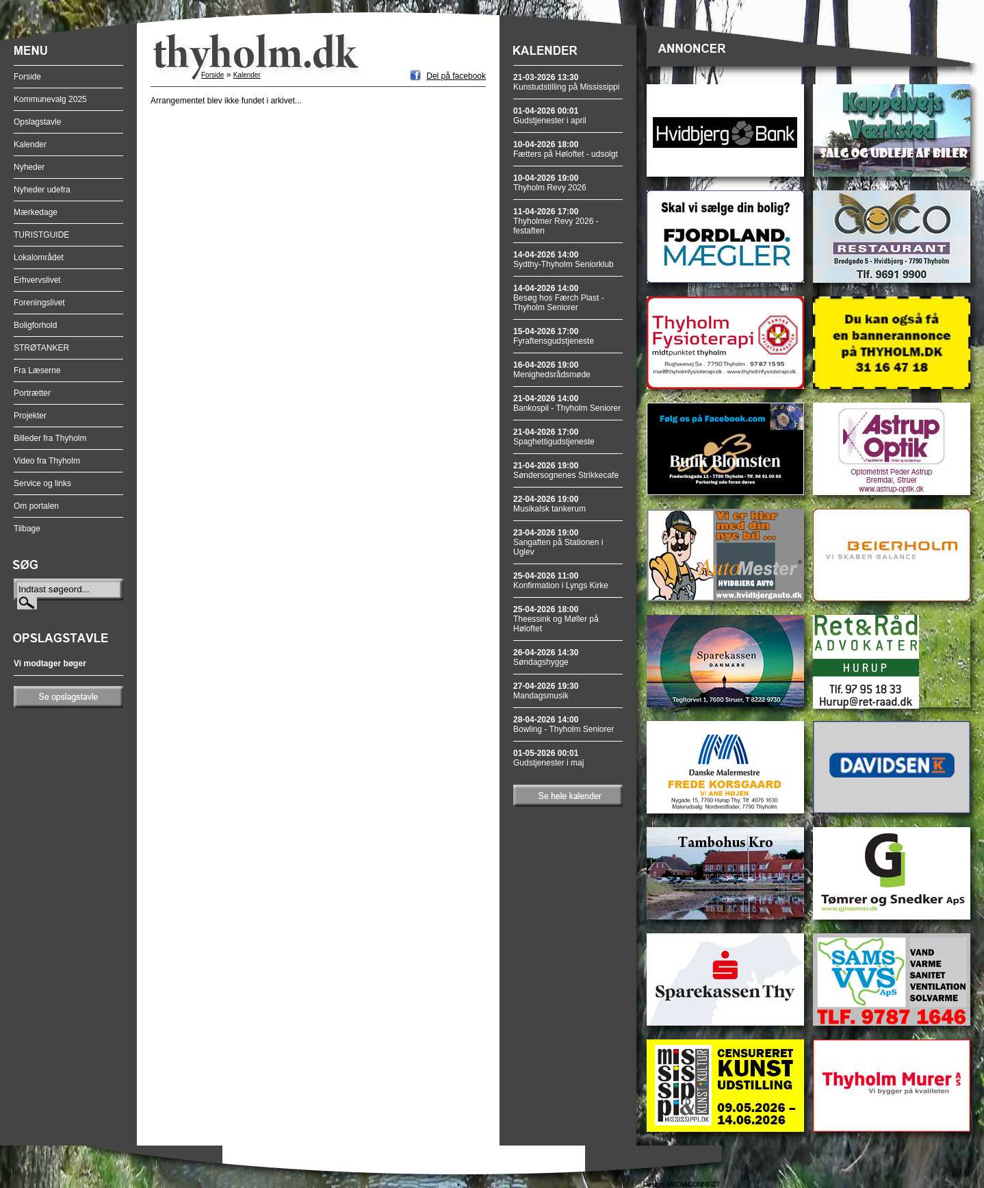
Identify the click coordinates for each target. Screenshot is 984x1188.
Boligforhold (35, 325)
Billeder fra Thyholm (50, 438)
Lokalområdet (39, 257)
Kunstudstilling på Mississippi (566, 82)
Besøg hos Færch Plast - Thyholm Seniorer (558, 297)
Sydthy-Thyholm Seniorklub (563, 259)
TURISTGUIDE (41, 235)
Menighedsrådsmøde (552, 369)
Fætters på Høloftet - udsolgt (565, 149)
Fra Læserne (37, 370)
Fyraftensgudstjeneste (553, 336)
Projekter (30, 415)
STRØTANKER (41, 348)
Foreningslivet (39, 302)
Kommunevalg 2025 (50, 99)
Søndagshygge (545, 657)
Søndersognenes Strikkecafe (566, 470)
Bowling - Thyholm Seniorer (563, 724)
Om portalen (36, 506)
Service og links (42, 483)
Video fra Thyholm (47, 461)
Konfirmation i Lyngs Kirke (560, 580)
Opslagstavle (37, 122)
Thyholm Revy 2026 (549, 182)
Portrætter (32, 393)
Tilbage (27, 528)
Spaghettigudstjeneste (554, 436)
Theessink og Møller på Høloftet (556, 619)
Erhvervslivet (37, 280)
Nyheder (29, 167)
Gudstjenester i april (549, 115)
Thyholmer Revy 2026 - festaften (556, 221)
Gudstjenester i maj (548, 758)
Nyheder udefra (42, 189)
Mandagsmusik (545, 690)
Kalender (30, 144)
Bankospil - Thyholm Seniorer (567, 403)
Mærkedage (35, 212)
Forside (27, 76)
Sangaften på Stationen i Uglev (558, 542)
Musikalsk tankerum (549, 504)
